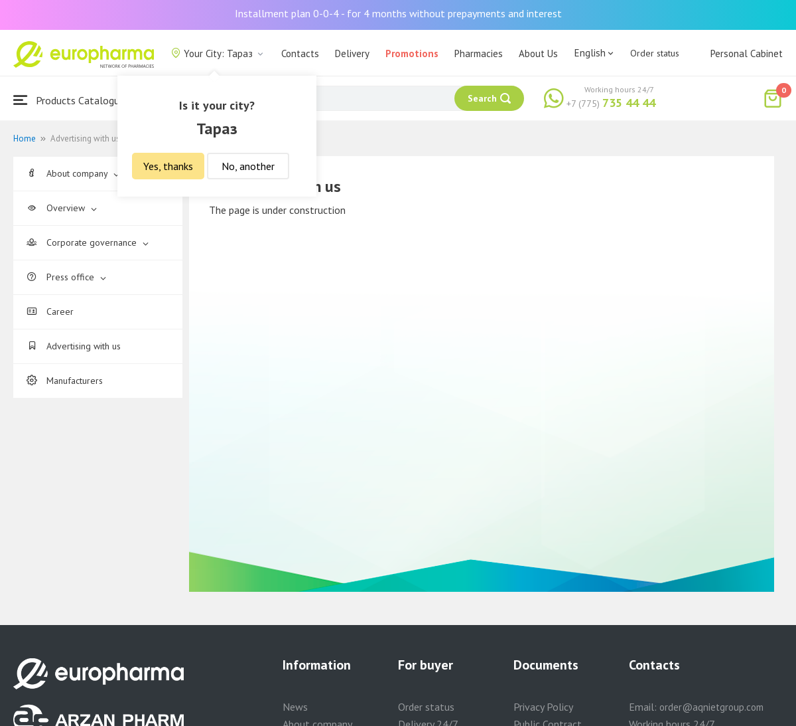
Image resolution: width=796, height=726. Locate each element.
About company (73, 173)
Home (24, 138)
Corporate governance (88, 242)
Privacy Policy (543, 706)
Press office (66, 277)
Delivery (352, 53)
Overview (62, 208)
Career (50, 312)
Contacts (300, 53)
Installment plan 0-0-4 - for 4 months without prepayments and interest (398, 13)
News (295, 706)
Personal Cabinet (746, 53)
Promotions (411, 53)
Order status (654, 53)
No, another (248, 166)
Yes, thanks (168, 166)
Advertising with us (74, 346)
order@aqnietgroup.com (711, 707)
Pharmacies (478, 53)
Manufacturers (65, 381)
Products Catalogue (69, 100)
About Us (538, 53)
